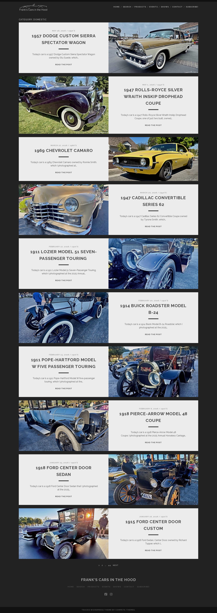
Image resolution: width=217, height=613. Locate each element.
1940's (160, 85)
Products (140, 7)
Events (153, 7)
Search (127, 7)
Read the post (63, 65)
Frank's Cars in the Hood (108, 580)
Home (116, 7)
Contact (177, 7)
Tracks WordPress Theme (97, 610)
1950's (71, 31)
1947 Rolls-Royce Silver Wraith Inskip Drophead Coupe (153, 96)
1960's (73, 145)
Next (115, 565)
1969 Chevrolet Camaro (63, 150)
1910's (75, 247)
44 (109, 565)
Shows (165, 7)
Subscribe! (192, 7)
